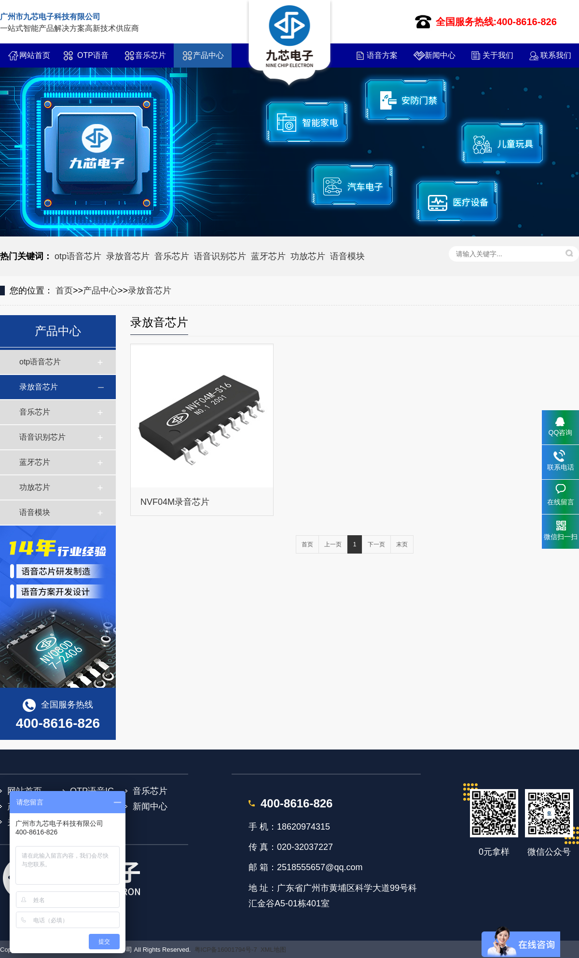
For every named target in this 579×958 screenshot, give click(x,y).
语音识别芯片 (220, 256)
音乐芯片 (150, 55)
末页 (402, 544)
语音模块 (347, 256)
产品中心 (208, 55)
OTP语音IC (93, 59)
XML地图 (273, 949)
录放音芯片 (128, 256)
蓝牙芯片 (268, 256)
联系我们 (555, 55)
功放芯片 (307, 256)
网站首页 (34, 55)
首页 (64, 290)
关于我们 (497, 55)
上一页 (333, 544)
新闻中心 (440, 55)
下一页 (376, 544)
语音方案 (382, 55)
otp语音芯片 (78, 256)
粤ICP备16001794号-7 (225, 949)
